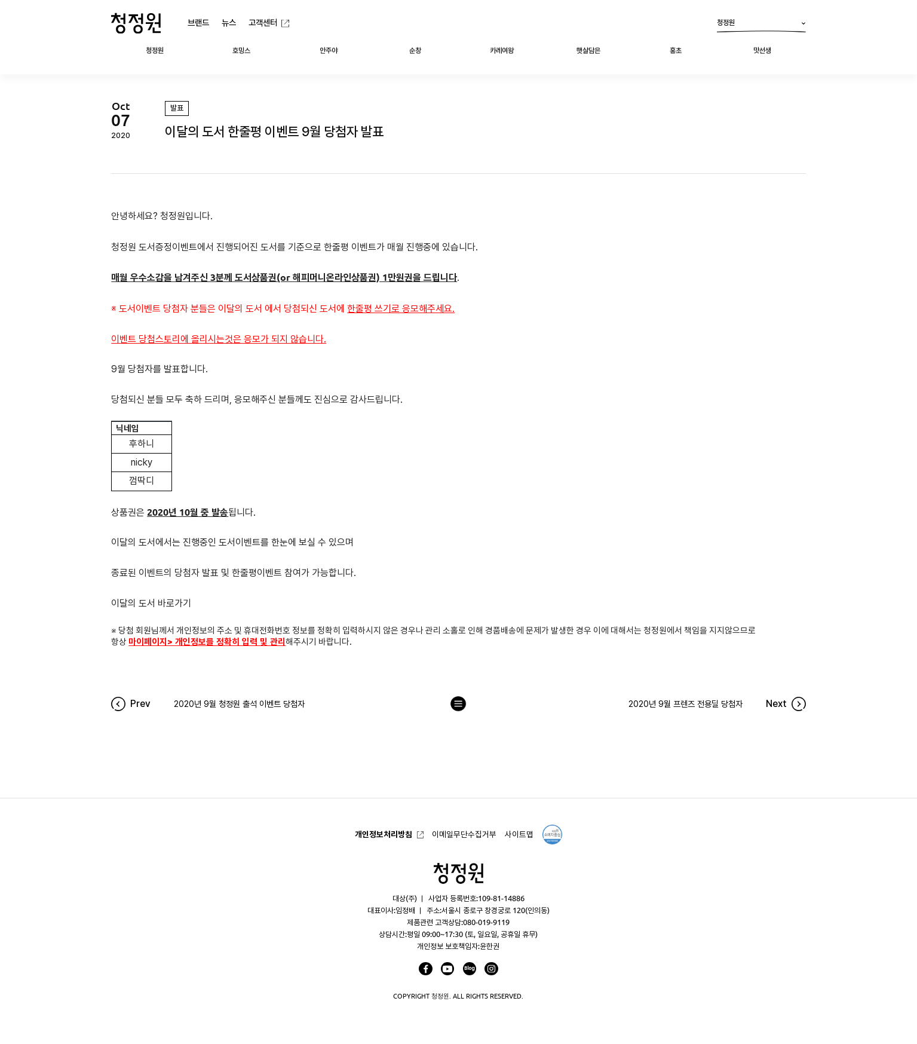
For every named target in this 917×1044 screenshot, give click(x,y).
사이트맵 (519, 834)
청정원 (761, 25)
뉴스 (229, 22)
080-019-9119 (486, 922)
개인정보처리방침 (383, 834)
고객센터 (263, 22)
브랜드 (198, 22)
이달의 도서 (240, 308)
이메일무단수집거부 (464, 834)
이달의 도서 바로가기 (151, 603)
